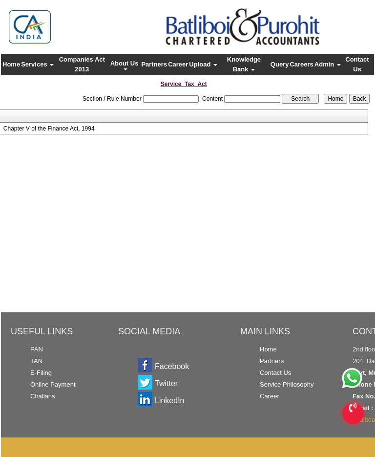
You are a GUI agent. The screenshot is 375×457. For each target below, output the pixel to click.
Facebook (172, 366)
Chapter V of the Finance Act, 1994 (49, 128)
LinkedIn (170, 400)
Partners (154, 64)
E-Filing (41, 372)
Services (37, 64)
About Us (125, 65)
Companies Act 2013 (82, 64)
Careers (301, 64)
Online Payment (53, 384)
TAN (36, 361)
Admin (327, 64)
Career (178, 64)
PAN (36, 349)
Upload (203, 64)
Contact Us (357, 64)
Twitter (166, 383)
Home (11, 64)
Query (280, 64)
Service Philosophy (287, 384)
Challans (42, 396)
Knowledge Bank (244, 64)
